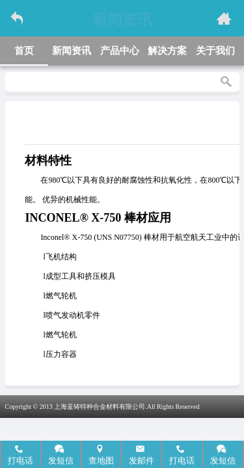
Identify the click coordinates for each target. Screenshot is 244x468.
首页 (24, 51)
